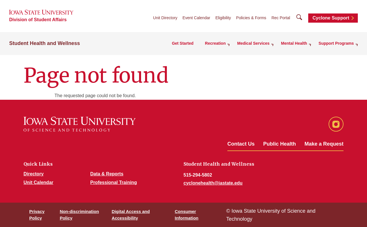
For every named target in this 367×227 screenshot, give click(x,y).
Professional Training (113, 182)
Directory (34, 173)
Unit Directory (165, 17)
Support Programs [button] (336, 43)
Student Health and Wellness (44, 43)
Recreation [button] (215, 43)
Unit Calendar (38, 182)
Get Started (182, 43)
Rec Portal (281, 17)
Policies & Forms (251, 17)
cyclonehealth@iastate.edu (213, 183)
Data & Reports (107, 173)
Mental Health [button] (294, 43)
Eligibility (223, 17)
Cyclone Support (331, 17)
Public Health (279, 144)
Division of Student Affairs (38, 19)
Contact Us (241, 144)
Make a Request (323, 144)
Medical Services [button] (253, 43)
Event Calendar (196, 17)
